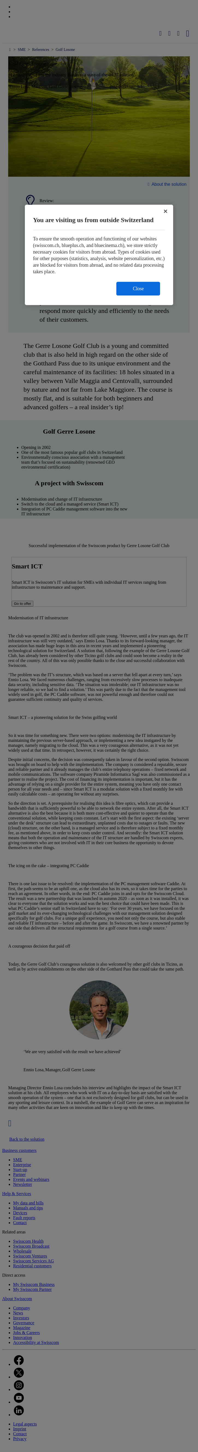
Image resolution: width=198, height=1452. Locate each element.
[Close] (165, 211)
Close (138, 288)
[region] (99, 255)
